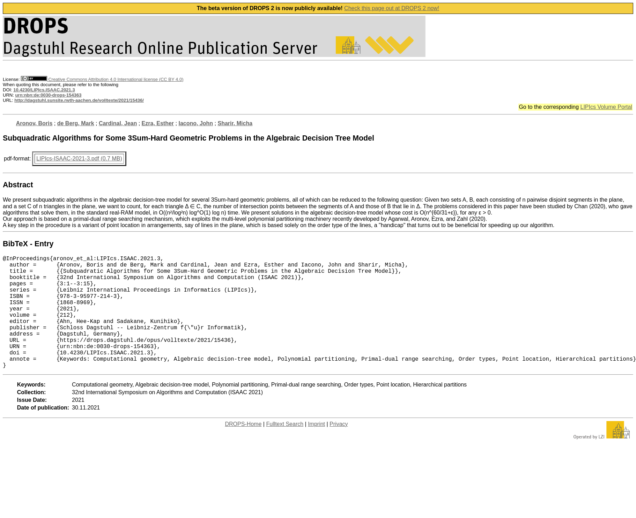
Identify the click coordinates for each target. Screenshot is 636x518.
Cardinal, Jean (118, 123)
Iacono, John (195, 123)
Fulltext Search (284, 449)
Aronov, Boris (34, 123)
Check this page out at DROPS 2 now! (391, 8)
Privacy (339, 449)
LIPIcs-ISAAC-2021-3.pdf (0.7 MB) (79, 159)
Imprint (316, 449)
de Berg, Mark (75, 123)
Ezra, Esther (158, 123)
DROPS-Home (243, 449)
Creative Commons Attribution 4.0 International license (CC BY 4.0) (102, 79)
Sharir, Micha (234, 123)
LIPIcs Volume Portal (606, 107)
